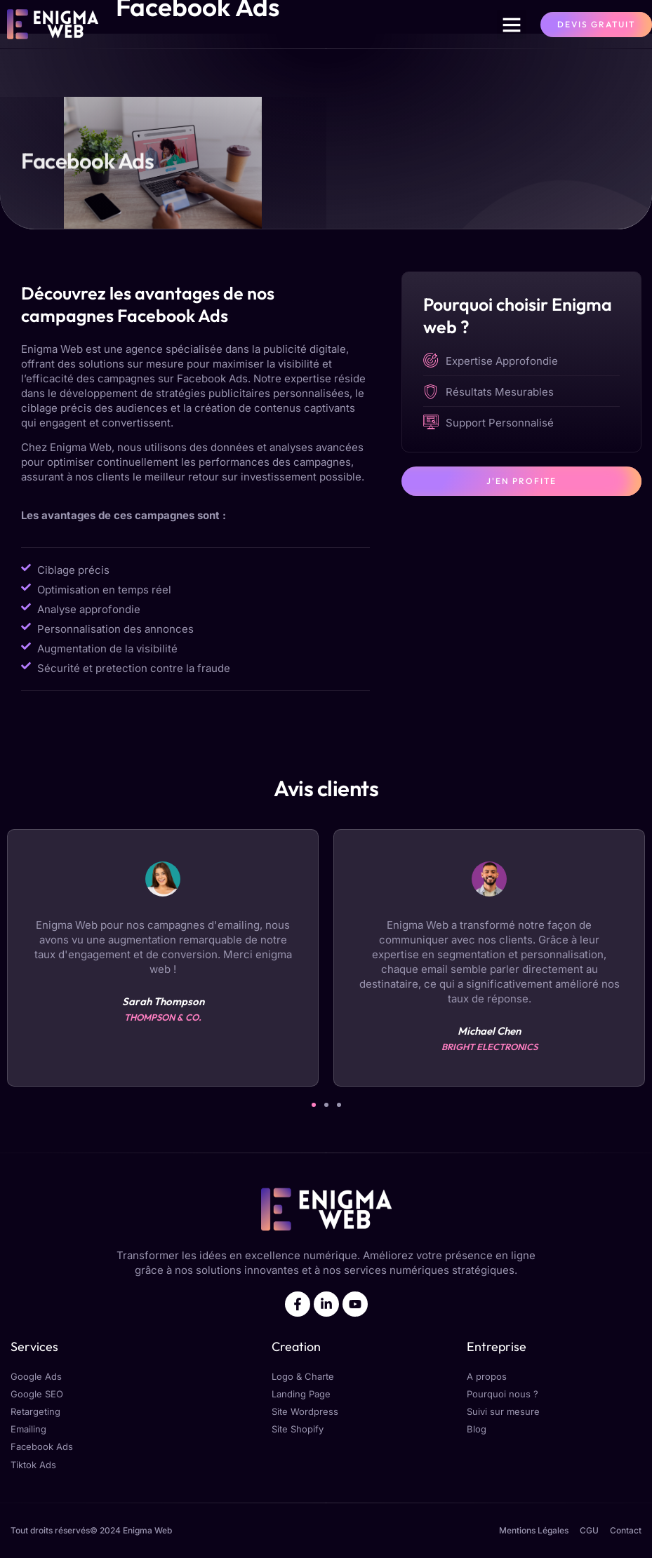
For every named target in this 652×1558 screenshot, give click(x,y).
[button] (511, 24)
